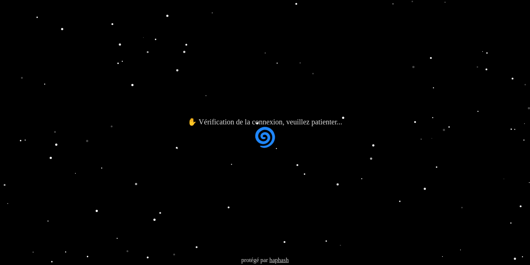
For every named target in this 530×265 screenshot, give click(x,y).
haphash (278, 260)
